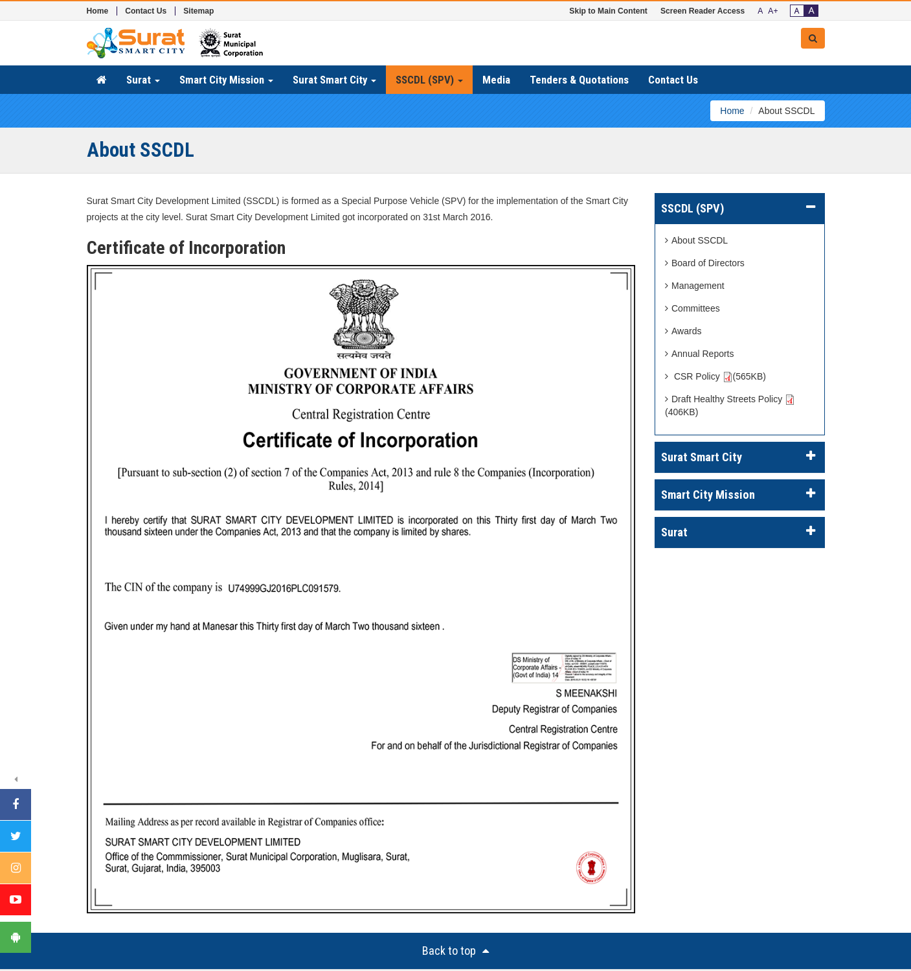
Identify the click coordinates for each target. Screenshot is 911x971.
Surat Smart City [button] (334, 79)
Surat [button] (143, 79)
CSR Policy (715, 376)
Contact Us (145, 11)
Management (695, 285)
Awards (683, 331)
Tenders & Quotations (579, 79)
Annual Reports (699, 353)
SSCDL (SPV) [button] (429, 79)
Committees (692, 308)
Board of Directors (705, 263)
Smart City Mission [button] (226, 79)
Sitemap (198, 11)
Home (98, 11)
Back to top (455, 950)
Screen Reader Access (702, 11)
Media (496, 79)
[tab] (740, 208)
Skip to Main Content (608, 11)
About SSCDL (696, 240)
